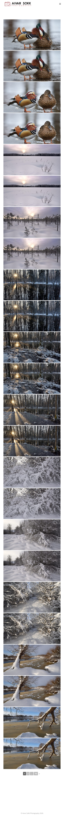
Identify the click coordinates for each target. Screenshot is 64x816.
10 (36, 773)
